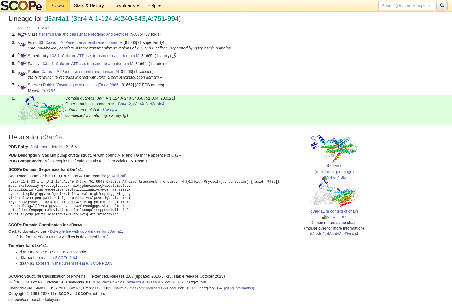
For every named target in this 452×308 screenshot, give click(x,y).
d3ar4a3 (140, 104)
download (116, 176)
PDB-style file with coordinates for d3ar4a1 (84, 231)
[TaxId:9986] (108, 85)
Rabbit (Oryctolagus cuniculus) (70, 85)
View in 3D (334, 177)
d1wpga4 (110, 109)
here (102, 237)
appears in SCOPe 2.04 (56, 257)
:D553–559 (145, 288)
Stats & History (89, 5)
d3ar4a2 (124, 104)
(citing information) (239, 288)
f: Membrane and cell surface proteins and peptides (84, 34)
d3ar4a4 (157, 104)
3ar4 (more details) (47, 147)
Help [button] (154, 5)
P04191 (48, 90)
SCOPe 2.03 (38, 28)
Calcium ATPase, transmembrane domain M (80, 71)
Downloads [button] (125, 5)
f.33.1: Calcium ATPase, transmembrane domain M (94, 55)
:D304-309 (132, 282)
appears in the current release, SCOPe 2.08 (73, 263)
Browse (57, 5)
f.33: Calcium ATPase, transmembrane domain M (79, 42)
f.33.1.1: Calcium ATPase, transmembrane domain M (86, 63)
